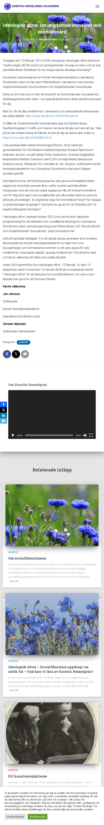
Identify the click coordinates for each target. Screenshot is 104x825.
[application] (52, 414)
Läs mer (14, 581)
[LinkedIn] (3, 415)
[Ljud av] (85, 435)
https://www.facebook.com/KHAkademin (51, 116)
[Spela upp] (13, 435)
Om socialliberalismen (27, 558)
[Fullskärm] (91, 435)
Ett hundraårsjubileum (27, 776)
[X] (3, 410)
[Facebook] (3, 404)
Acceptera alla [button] (37, 816)
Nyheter (23, 342)
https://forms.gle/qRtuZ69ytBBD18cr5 (27, 137)
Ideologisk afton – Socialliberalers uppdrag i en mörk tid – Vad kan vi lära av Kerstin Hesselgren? (50, 669)
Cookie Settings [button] (15, 816)
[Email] (3, 421)
